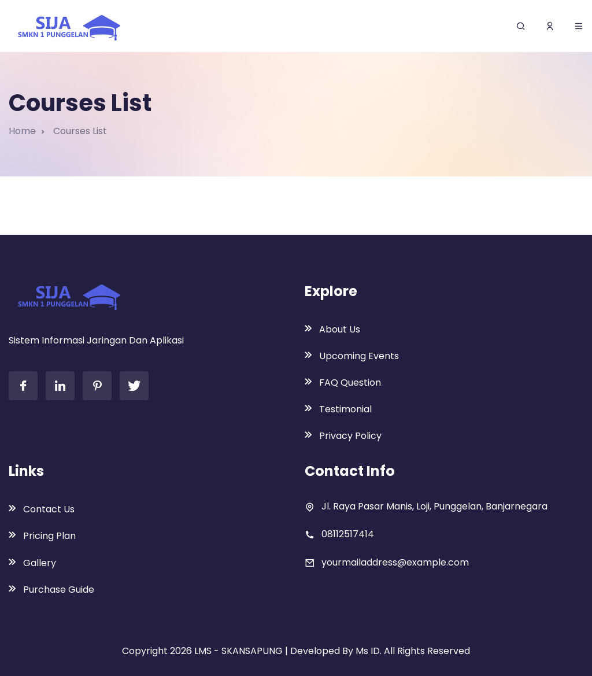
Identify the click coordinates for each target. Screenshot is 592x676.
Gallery (39, 563)
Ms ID (368, 650)
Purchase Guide (58, 589)
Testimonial (345, 409)
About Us (339, 329)
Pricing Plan (49, 535)
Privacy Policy (350, 435)
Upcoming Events (359, 356)
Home (22, 131)
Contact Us (49, 509)
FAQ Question (350, 382)
